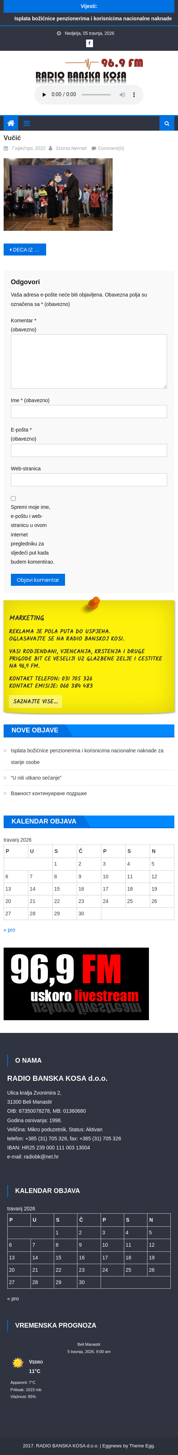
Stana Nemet (71, 148)
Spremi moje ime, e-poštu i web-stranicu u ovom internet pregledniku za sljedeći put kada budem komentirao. (32, 534)
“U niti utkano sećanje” (36, 778)
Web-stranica (26, 468)
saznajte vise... (35, 702)
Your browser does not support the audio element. (89, 95)
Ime (30, 400)
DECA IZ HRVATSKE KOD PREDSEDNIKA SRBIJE (29, 250)
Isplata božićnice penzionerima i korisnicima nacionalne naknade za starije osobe (87, 756)
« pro (9, 930)
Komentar (23, 325)
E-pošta (23, 434)
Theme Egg (141, 1445)
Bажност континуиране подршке (49, 793)
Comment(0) (111, 148)
